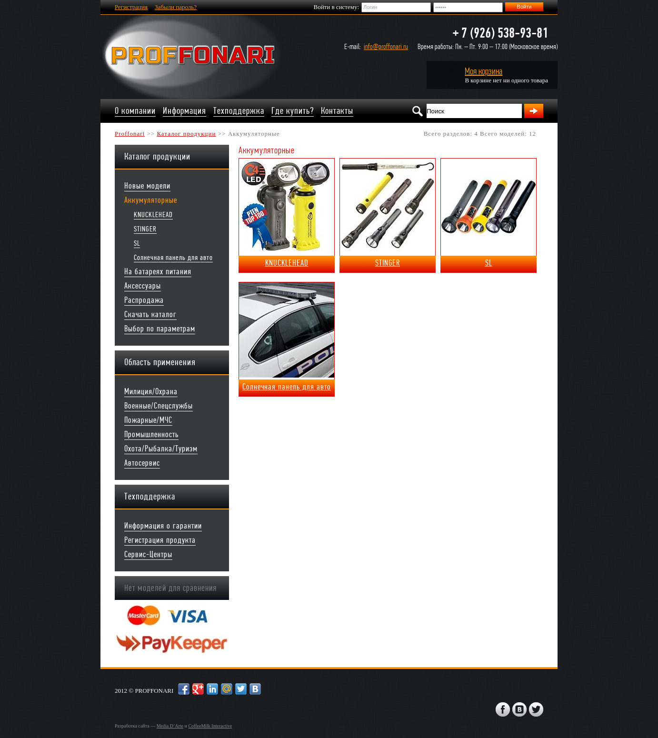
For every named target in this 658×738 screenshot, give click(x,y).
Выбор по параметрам (159, 329)
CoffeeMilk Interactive (210, 725)
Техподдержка (238, 110)
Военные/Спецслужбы (158, 406)
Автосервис (142, 463)
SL (137, 243)
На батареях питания (157, 272)
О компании (135, 110)
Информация (184, 110)
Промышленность (151, 434)
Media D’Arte (170, 725)
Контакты (337, 110)
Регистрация (131, 6)
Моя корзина (483, 71)
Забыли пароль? (176, 6)
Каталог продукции (186, 133)
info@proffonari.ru (386, 46)
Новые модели (147, 186)
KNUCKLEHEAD (153, 214)
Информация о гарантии (163, 526)
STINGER (145, 228)
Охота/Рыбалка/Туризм (161, 449)
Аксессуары (142, 286)
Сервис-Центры (148, 554)
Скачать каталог (150, 314)
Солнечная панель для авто (173, 257)
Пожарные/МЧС (148, 420)
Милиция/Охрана (151, 392)
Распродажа (144, 300)
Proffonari (130, 133)
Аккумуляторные (150, 200)
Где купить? (292, 110)
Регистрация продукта (160, 540)
